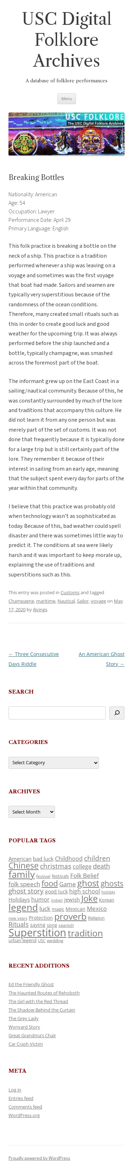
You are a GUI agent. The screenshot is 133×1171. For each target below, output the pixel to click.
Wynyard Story (24, 1027)
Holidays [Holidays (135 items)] (19, 899)
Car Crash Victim (26, 1044)
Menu (66, 98)
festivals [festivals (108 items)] (60, 876)
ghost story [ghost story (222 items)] (26, 891)
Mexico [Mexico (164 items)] (97, 908)
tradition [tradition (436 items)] (85, 933)
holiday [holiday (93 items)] (108, 891)
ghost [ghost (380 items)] (88, 883)
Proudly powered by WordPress (39, 1158)
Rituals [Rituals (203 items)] (19, 924)
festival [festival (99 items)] (43, 876)
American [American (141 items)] (20, 858)
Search (21, 691)
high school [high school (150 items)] (84, 891)
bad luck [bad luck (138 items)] (43, 858)
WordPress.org (24, 1115)
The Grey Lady (24, 1018)
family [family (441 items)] (22, 874)
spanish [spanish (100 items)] (66, 925)
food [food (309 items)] (49, 883)
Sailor (83, 601)
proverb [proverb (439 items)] (70, 916)
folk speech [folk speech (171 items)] (24, 884)
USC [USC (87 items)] (41, 940)
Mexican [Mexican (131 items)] (75, 908)
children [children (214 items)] (97, 858)
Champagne (21, 601)
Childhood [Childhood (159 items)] (69, 859)
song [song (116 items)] (52, 925)
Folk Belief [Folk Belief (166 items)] (84, 875)
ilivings (40, 609)
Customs (70, 592)
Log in (15, 1090)
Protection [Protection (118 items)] (41, 917)
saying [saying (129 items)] (37, 924)
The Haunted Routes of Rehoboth (44, 993)
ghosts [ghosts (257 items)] (112, 883)
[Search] (116, 712)
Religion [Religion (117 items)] (96, 918)
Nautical (66, 601)
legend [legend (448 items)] (23, 907)
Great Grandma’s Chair (32, 1035)
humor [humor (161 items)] (40, 899)
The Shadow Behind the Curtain (42, 1010)
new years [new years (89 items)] (18, 918)
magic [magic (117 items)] (58, 909)
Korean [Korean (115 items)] (106, 900)
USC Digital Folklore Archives (67, 40)
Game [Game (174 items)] (67, 884)
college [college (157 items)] (82, 866)
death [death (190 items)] (101, 866)
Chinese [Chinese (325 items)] (24, 865)
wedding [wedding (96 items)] (55, 940)
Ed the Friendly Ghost (31, 984)
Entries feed (21, 1098)
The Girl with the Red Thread (38, 1001)
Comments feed (25, 1107)
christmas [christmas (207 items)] (55, 865)
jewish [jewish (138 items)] (72, 899)
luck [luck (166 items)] (44, 908)
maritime (45, 601)
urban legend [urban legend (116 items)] (23, 940)
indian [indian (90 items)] (57, 900)
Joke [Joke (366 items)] (89, 898)
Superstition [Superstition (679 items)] (37, 932)
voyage (98, 601)
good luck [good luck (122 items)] (56, 891)
